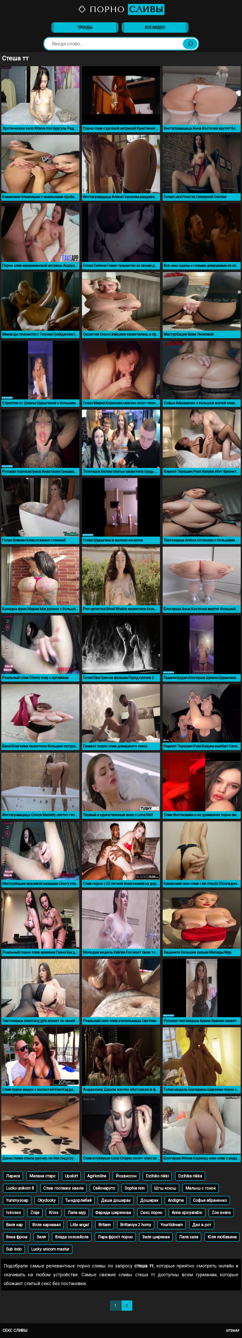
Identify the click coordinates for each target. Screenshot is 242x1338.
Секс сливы (15, 1330)
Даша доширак (116, 1200)
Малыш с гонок (200, 1188)
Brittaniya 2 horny (135, 1224)
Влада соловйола (71, 1237)
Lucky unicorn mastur (50, 1249)
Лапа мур (77, 1212)
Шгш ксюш (165, 1188)
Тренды (84, 27)
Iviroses (13, 1212)
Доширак (149, 1200)
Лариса (13, 1176)
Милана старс (42, 1176)
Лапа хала (188, 1237)
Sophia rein (135, 1188)
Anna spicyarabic (187, 1212)
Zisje (34, 1212)
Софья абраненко (210, 1200)
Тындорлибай (78, 1200)
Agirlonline (96, 1176)
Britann (104, 1224)
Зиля (41, 1237)
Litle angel (79, 1224)
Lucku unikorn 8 (20, 1188)
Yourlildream (172, 1224)
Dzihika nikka (190, 1176)
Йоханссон (126, 1176)
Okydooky (47, 1200)
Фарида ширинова (113, 1212)
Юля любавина (222, 1237)
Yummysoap (17, 1200)
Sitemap (232, 1331)
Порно (121, 9)
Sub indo (14, 1249)
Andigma (176, 1200)
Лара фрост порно (115, 1237)
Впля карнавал (46, 1224)
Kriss (53, 1212)
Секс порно (151, 1212)
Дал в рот (201, 1224)
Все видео (155, 27)
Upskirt (71, 1176)
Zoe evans (221, 1212)
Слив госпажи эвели (63, 1188)
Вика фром (16, 1237)
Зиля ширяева (156, 1237)
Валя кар (14, 1224)
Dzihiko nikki (157, 1176)
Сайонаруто (104, 1188)
